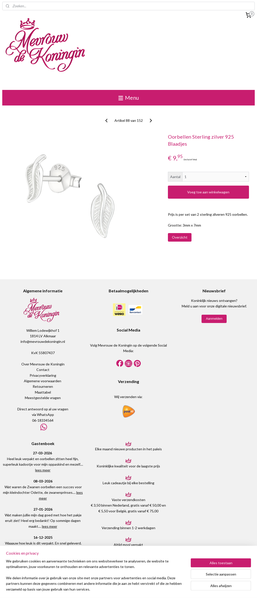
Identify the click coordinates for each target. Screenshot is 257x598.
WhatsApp (45, 414)
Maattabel (43, 392)
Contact (42, 369)
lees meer (42, 470)
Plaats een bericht (43, 561)
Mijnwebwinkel (183, 588)
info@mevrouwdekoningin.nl (43, 341)
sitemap (116, 588)
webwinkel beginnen (142, 588)
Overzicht (179, 237)
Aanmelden (214, 318)
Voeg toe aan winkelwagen (208, 192)
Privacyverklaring (43, 375)
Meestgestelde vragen (43, 398)
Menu (128, 97)
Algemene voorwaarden (42, 381)
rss (125, 588)
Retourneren (43, 386)
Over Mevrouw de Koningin (43, 364)
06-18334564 (42, 420)
